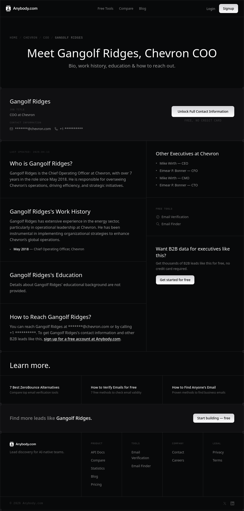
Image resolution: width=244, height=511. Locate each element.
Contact (178, 452)
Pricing (96, 484)
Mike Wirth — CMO (174, 178)
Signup (228, 8)
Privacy (218, 452)
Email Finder (168, 224)
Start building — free (213, 418)
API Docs (98, 452)
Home (14, 38)
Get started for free (175, 280)
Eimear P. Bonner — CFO (179, 170)
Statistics (98, 468)
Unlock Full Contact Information (203, 111)
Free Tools (105, 8)
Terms (217, 460)
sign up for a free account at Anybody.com (82, 338)
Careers (178, 460)
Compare (126, 8)
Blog (142, 8)
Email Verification (172, 217)
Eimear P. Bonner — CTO (179, 185)
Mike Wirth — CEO (174, 163)
